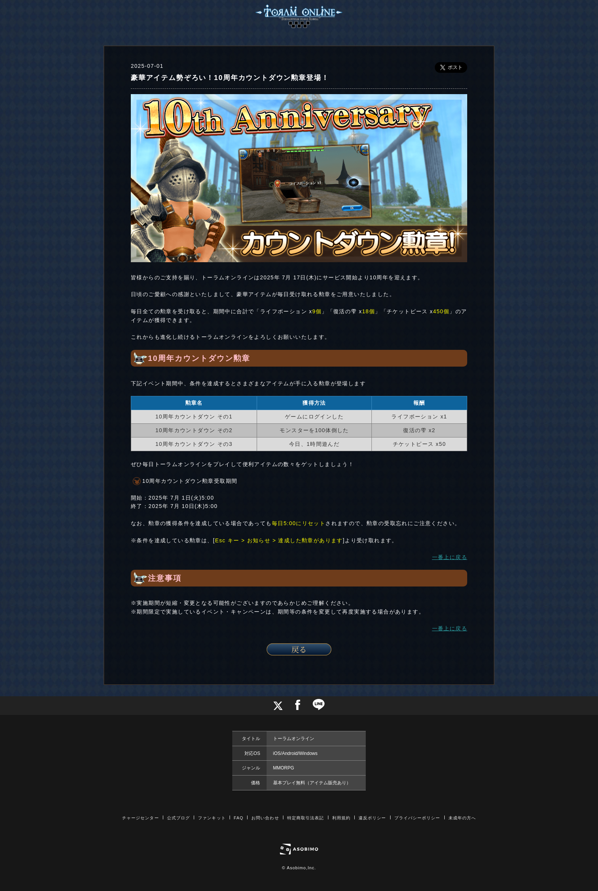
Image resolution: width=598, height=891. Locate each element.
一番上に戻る (449, 557)
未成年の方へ (462, 818)
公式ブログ (178, 818)
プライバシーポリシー (417, 818)
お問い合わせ (265, 818)
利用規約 (341, 818)
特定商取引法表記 (305, 818)
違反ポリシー (372, 818)
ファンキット (212, 818)
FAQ (238, 818)
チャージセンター (140, 818)
